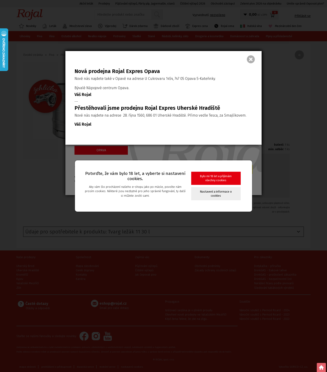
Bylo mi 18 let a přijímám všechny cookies (216, 178)
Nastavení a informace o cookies (216, 193)
